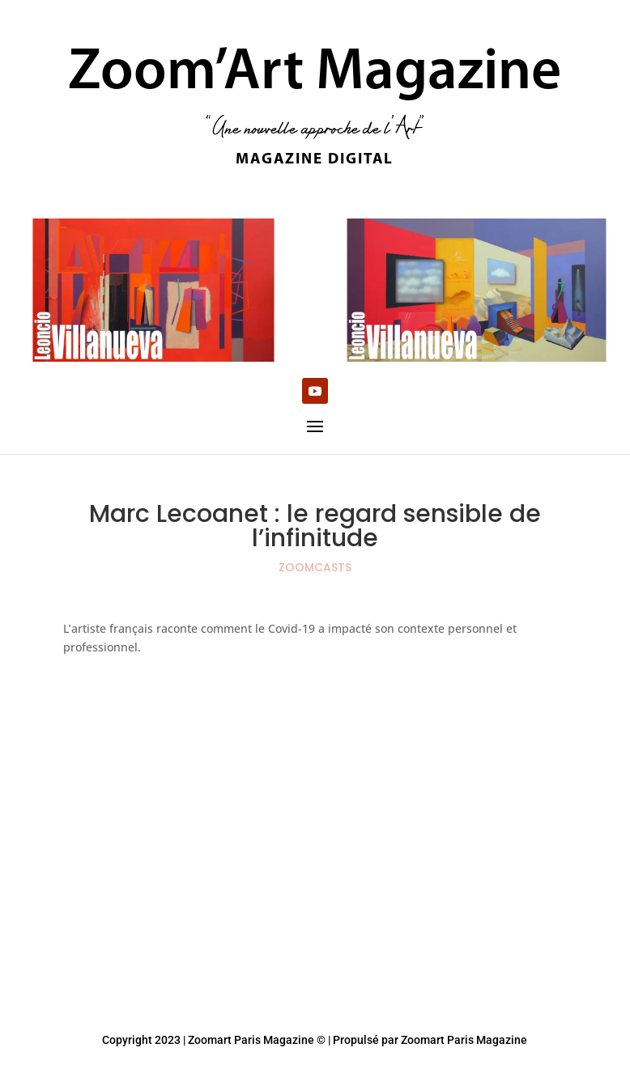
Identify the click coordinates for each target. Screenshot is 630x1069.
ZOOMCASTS (315, 567)
